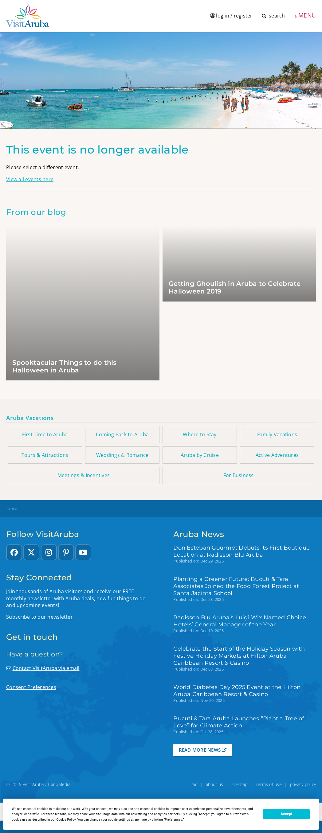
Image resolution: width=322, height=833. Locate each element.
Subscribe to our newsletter (39, 616)
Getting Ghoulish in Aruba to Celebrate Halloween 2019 (235, 287)
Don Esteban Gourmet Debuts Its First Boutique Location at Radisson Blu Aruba (241, 551)
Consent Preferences (31, 687)
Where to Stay (199, 434)
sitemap (239, 784)
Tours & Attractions (45, 455)
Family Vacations (277, 434)
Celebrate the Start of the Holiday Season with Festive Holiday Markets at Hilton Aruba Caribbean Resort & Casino (239, 655)
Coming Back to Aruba (122, 434)
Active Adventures (277, 455)
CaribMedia (59, 784)
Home (11, 509)
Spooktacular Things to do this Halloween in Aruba (64, 366)
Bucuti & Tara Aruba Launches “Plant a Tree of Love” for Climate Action (238, 722)
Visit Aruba (33, 784)
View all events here (29, 179)
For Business (238, 475)
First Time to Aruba (45, 434)
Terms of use (269, 784)
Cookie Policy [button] (66, 819)
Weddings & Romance (122, 455)
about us (214, 784)
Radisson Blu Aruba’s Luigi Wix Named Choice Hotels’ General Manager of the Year (239, 621)
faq (194, 784)
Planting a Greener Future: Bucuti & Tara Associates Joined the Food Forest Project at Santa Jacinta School (236, 586)
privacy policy (303, 784)
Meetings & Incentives (83, 475)
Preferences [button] (173, 819)
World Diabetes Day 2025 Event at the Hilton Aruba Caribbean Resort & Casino (236, 690)
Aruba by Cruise (200, 455)
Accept (286, 814)
